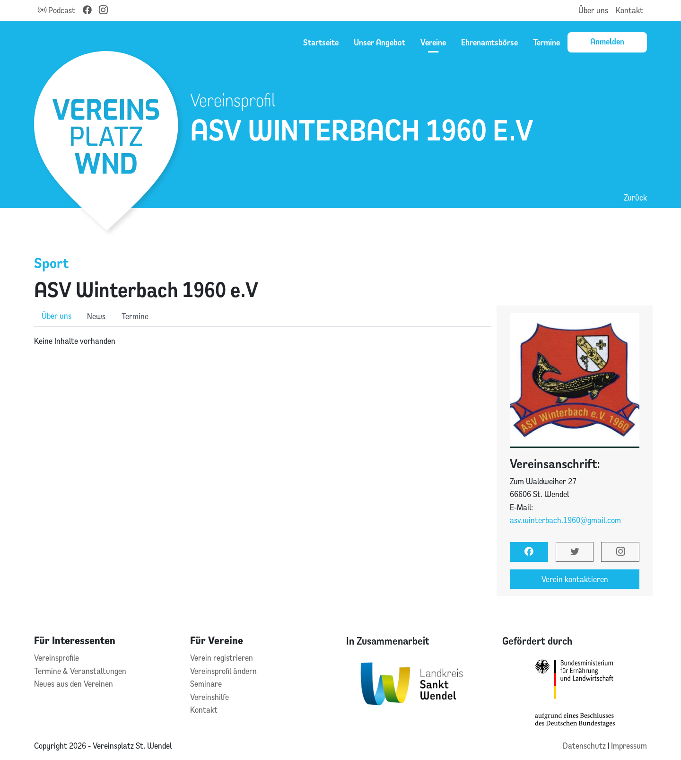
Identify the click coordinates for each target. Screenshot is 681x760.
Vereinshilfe (209, 696)
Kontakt (629, 10)
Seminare (206, 683)
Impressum (629, 745)
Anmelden (607, 41)
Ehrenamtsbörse (489, 42)
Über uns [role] (56, 315)
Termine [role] (135, 316)
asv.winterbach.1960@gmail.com (565, 520)
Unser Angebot (379, 42)
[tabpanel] (262, 341)
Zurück (635, 197)
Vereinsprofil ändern (223, 670)
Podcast (56, 10)
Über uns (593, 10)
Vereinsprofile (56, 657)
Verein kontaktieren (574, 579)
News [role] (96, 316)
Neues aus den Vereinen (73, 683)
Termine (546, 42)
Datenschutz (585, 745)
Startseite (321, 42)
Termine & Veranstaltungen (80, 670)
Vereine (433, 42)
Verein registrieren (221, 657)
